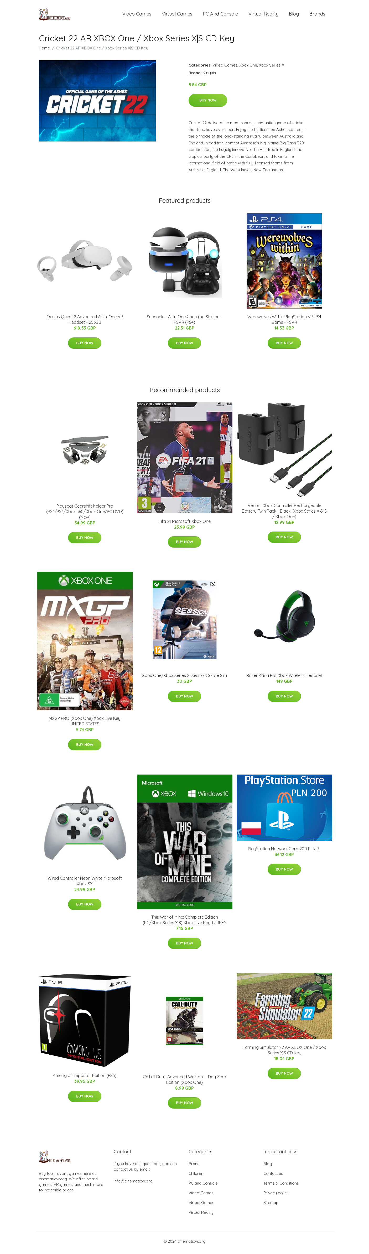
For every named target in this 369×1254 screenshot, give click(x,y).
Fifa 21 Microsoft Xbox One (185, 525)
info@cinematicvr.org (133, 1184)
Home (44, 51)
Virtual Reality (263, 16)
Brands (317, 16)
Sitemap (270, 1206)
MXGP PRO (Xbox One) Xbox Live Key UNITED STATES (85, 724)
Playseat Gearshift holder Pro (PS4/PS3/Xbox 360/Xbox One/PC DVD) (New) (84, 515)
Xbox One (248, 68)
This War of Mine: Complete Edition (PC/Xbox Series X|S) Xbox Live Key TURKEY (184, 923)
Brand (194, 1167)
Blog (294, 16)
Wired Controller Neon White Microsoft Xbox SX (85, 884)
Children (196, 1177)
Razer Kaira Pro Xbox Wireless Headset (284, 679)
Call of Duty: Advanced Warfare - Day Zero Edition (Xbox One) (184, 1083)
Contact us (273, 1177)
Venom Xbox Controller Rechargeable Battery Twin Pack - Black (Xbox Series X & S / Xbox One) (284, 515)
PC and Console (220, 16)
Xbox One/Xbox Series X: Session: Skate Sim (184, 679)
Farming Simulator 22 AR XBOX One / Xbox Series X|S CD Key (284, 1053)
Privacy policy (276, 1196)
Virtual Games (177, 16)
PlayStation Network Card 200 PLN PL (284, 852)
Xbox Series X (271, 68)
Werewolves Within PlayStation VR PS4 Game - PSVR (284, 323)
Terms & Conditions (281, 1186)
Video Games (136, 16)
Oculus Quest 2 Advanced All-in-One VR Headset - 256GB (84, 323)
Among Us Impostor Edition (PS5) (85, 1079)
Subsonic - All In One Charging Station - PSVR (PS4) (184, 323)
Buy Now (207, 104)
